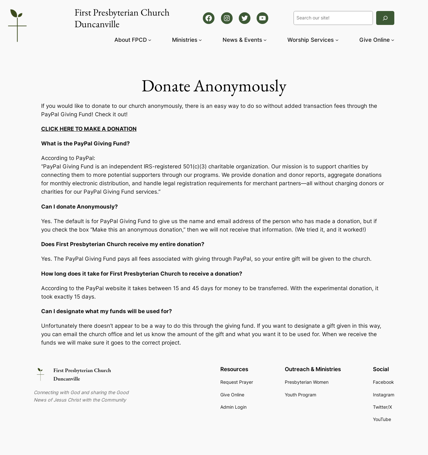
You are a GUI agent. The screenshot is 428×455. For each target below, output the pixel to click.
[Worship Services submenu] (337, 39)
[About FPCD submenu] (149, 39)
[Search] (385, 18)
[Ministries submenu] (200, 39)
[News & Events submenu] (265, 39)
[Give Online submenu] (392, 39)
